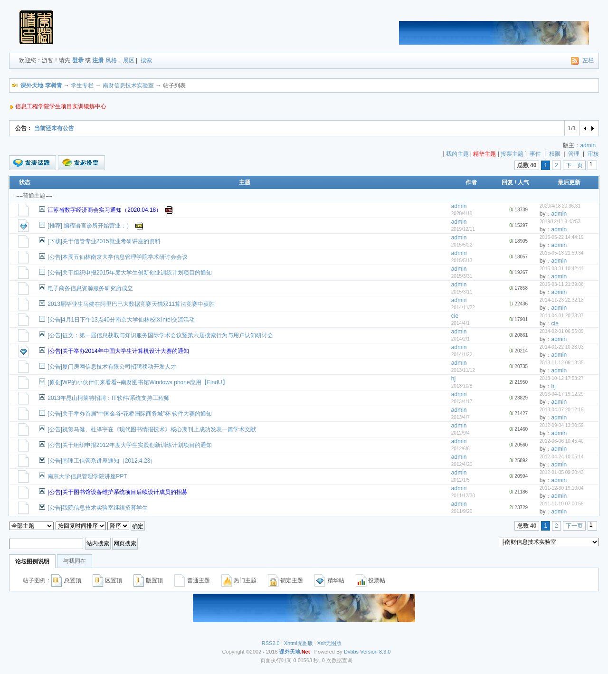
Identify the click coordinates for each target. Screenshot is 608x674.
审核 (593, 154)
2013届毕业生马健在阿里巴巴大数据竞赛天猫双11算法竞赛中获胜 (131, 304)
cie (454, 316)
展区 (128, 60)
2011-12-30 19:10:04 (562, 488)
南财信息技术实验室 (128, 85)
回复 (507, 182)
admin (588, 145)
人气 (523, 182)
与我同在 (74, 561)
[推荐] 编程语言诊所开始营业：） (90, 225)
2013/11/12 (463, 370)
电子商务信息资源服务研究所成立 (90, 288)
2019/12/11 (463, 229)
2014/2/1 (460, 339)
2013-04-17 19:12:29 (562, 394)
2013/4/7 (460, 417)
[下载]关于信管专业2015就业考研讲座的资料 (104, 241)
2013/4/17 (462, 401)
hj (453, 378)
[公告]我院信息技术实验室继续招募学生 (98, 507)
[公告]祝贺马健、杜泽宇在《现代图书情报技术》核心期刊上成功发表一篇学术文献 (152, 429)
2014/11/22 (463, 307)
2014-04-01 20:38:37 (562, 315)
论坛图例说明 (32, 561)
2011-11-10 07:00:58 (562, 503)
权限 (554, 154)
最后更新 (569, 182)
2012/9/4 (460, 433)
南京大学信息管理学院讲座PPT (87, 476)
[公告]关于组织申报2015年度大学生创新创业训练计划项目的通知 (129, 272)
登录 (78, 60)
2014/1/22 (462, 354)
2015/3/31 (462, 276)
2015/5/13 (462, 260)
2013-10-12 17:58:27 (562, 378)
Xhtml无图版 (298, 643)
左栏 (588, 60)
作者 (471, 182)
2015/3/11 (462, 291)
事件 (535, 154)
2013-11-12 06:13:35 (562, 362)
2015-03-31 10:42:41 (562, 268)
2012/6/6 (460, 448)
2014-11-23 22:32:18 (562, 300)
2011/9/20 (462, 511)
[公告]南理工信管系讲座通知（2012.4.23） (102, 460)
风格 (111, 60)
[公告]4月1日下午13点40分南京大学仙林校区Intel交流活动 (121, 319)
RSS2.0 (271, 643)
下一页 (574, 165)
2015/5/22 (462, 244)
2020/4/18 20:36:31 (560, 206)
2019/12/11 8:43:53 (560, 221)
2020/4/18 (462, 213)
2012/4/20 (462, 464)
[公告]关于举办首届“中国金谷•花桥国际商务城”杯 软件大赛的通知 (130, 413)
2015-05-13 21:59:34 (562, 253)
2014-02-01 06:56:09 (562, 331)
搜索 (146, 60)
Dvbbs (351, 652)
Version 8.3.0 (375, 652)
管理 (574, 154)
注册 (98, 60)
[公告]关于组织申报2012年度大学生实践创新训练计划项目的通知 (129, 445)
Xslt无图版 (329, 643)
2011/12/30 (463, 495)
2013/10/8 (462, 386)
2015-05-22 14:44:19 (562, 237)
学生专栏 (82, 85)
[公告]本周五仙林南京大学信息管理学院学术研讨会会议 (118, 257)
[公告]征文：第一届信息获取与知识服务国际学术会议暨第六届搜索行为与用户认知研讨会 (160, 335)
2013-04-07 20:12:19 (562, 409)
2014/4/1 (460, 323)
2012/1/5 (460, 480)
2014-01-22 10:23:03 (562, 347)
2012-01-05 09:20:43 (562, 472)
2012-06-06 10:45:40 (562, 441)
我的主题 (457, 154)
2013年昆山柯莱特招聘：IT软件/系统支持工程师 (109, 398)
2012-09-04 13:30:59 (562, 425)
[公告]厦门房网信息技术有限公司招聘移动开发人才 (112, 366)
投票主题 (512, 154)
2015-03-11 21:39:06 (562, 284)
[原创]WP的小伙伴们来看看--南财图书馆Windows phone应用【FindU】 (138, 382)
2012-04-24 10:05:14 (562, 456)
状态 (24, 182)
